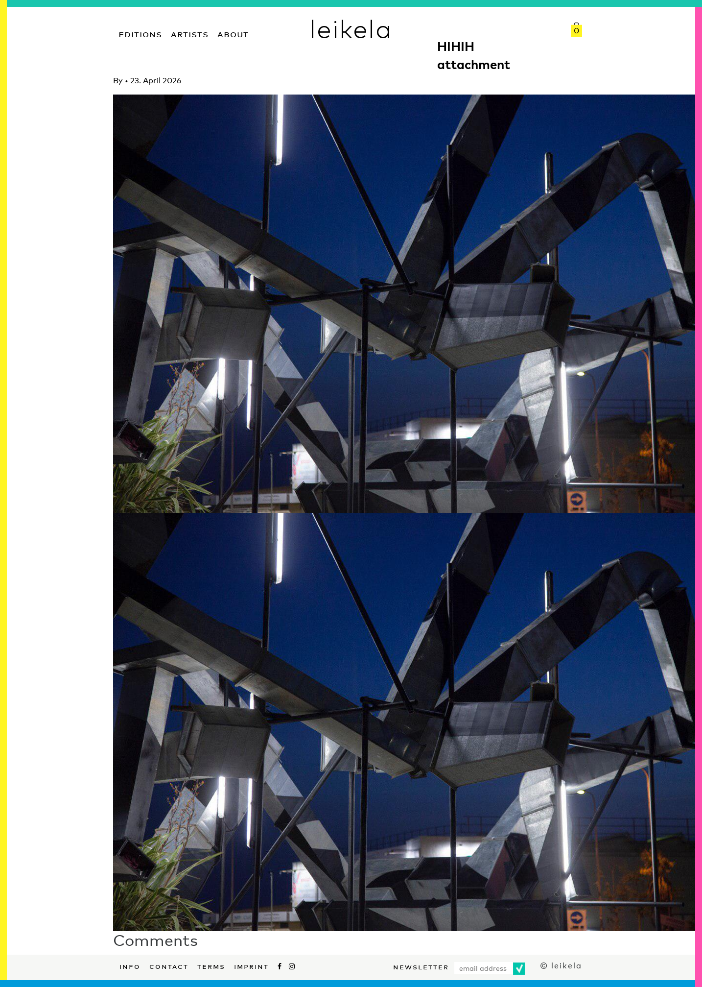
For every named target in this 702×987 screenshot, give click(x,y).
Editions (140, 33)
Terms (211, 965)
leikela (350, 28)
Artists (190, 33)
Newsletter (421, 966)
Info (129, 965)
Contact (168, 965)
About (233, 33)
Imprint (251, 965)
